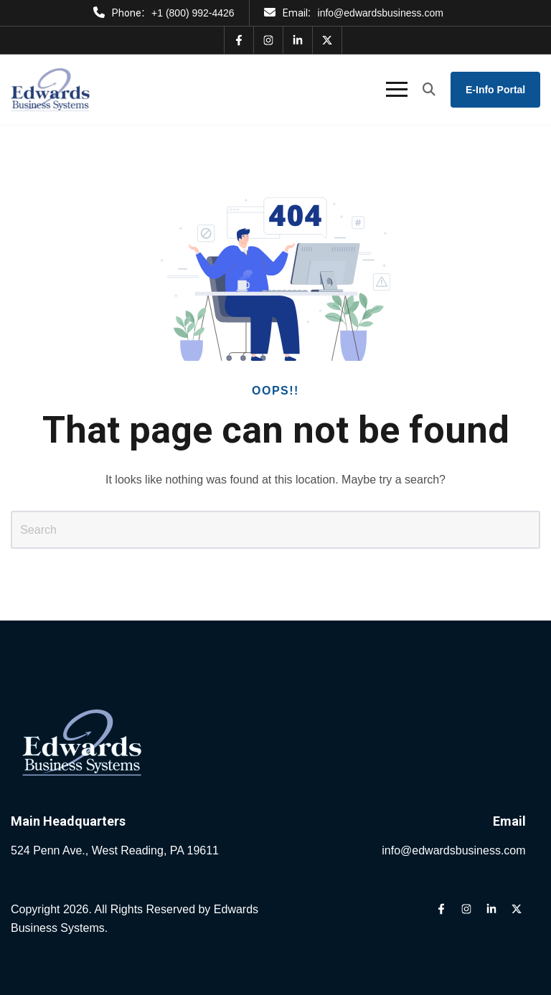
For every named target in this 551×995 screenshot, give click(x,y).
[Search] (275, 529)
